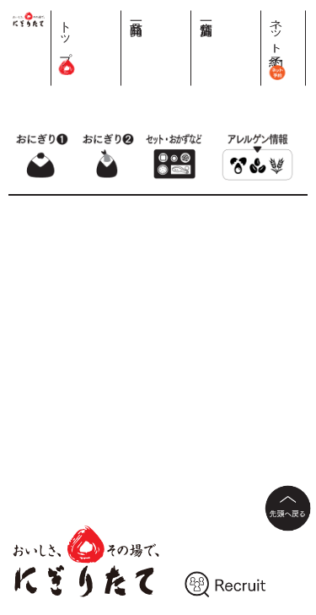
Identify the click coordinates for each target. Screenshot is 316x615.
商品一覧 (225, 14)
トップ (193, 42)
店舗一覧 (257, 14)
